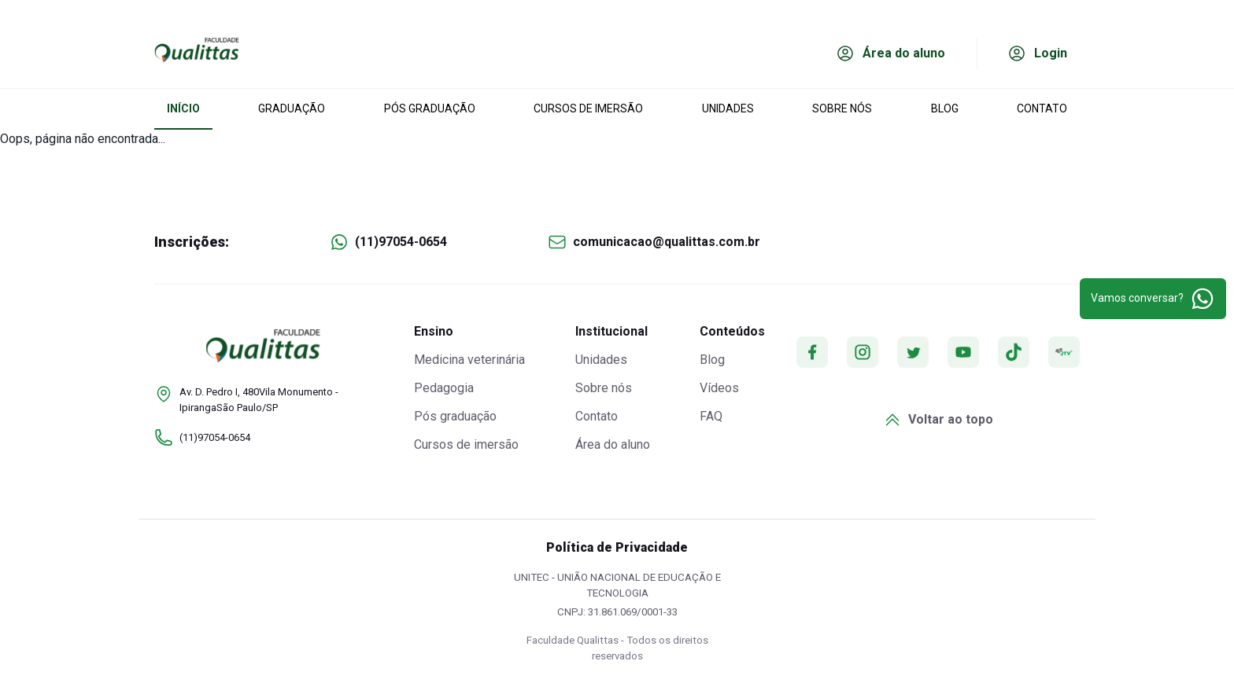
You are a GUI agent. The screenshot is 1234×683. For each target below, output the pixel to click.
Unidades (601, 359)
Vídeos (719, 387)
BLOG (945, 108)
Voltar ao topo (938, 419)
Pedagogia (444, 387)
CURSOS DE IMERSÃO (588, 108)
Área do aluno (612, 444)
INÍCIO (183, 108)
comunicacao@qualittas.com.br (666, 241)
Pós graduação (455, 416)
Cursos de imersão (466, 444)
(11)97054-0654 (401, 241)
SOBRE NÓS (842, 108)
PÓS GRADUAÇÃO (429, 108)
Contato (596, 416)
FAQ (711, 416)
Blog (712, 359)
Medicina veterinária (469, 359)
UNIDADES (728, 108)
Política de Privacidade (617, 547)
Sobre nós (603, 387)
